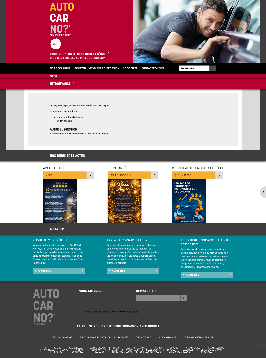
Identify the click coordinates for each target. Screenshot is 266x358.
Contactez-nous (152, 68)
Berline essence (97, 348)
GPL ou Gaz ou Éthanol (211, 350)
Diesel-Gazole (152, 350)
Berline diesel (75, 348)
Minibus (79, 350)
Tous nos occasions (62, 337)
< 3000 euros (76, 352)
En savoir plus (43, 271)
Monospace (96, 350)
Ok (184, 298)
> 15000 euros (205, 352)
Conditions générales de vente (198, 337)
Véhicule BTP (132, 350)
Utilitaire (113, 350)
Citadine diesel (193, 348)
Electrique (188, 350)
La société (130, 68)
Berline (57, 348)
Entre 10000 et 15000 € (179, 352)
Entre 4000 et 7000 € (122, 352)
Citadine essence (216, 348)
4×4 (44, 348)
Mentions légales (167, 337)
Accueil (53, 76)
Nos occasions (60, 68)
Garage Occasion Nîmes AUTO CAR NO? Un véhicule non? (112, 311)
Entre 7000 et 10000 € (150, 352)
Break (116, 348)
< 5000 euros (97, 352)
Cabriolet (143, 348)
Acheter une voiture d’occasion (96, 68)
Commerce (49, 350)
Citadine (174, 348)
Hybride (58, 352)
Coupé (65, 350)
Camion (158, 348)
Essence (171, 350)
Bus (128, 348)
